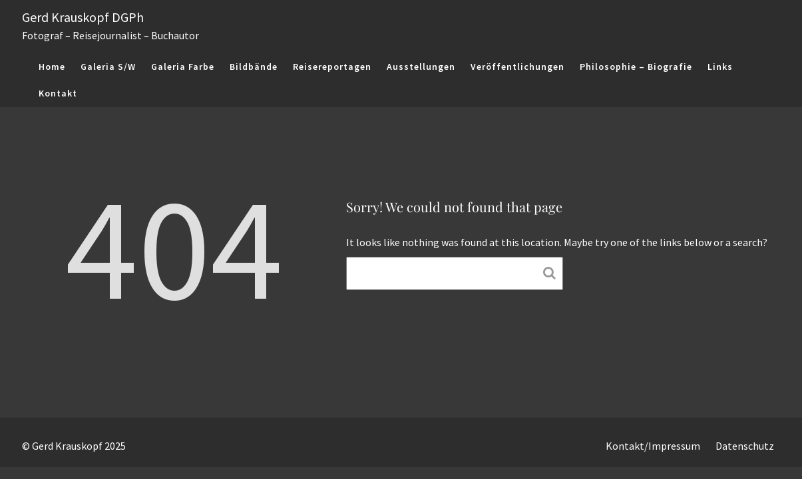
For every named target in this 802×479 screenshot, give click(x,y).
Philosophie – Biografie (636, 67)
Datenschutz (744, 445)
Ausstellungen (421, 67)
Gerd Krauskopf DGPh (83, 17)
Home (52, 67)
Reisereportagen (332, 67)
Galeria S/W (108, 67)
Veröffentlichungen (517, 67)
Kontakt (58, 93)
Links (720, 67)
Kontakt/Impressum (653, 445)
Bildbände (254, 67)
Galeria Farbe (182, 67)
